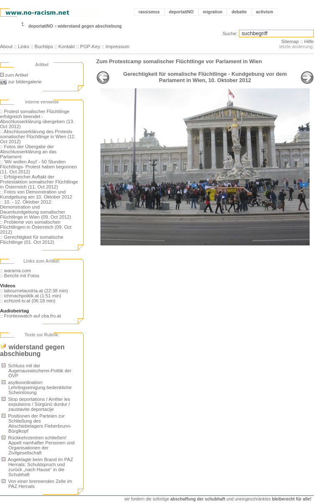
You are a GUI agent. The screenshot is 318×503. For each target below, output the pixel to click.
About (6, 46)
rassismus (149, 12)
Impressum (117, 46)
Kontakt (67, 46)
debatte (238, 12)
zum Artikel (14, 74)
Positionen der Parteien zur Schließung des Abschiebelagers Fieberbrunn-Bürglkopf (37, 423)
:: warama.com (15, 270)
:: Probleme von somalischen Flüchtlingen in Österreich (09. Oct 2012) (36, 227)
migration (213, 12)
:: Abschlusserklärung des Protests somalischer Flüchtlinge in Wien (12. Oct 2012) (38, 136)
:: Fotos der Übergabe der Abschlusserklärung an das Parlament (28, 151)
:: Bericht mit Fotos (19, 275)
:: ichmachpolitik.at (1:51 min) (30, 295)
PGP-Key (90, 46)
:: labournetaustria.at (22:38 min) (34, 290)
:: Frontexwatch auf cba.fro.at (30, 315)
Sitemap (290, 41)
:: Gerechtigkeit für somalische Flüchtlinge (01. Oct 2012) (31, 240)
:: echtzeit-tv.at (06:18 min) (27, 300)
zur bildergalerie (20, 81)
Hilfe (309, 41)
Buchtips (44, 46)
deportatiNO (181, 12)
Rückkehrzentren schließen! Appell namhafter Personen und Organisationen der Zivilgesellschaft (38, 445)
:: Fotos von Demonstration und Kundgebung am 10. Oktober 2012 (36, 194)
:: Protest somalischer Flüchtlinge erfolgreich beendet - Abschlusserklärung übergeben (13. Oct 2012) (37, 119)
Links (23, 46)
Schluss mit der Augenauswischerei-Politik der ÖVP (37, 370)
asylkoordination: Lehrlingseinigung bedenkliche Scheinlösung (37, 387)
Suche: (230, 33)
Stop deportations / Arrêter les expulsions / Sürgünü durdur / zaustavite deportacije (36, 404)
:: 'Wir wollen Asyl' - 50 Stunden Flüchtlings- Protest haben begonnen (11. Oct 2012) (38, 166)
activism (264, 12)
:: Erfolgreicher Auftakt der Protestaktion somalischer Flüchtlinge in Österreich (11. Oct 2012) (39, 181)
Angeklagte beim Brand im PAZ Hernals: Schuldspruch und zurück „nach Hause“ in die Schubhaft (37, 467)
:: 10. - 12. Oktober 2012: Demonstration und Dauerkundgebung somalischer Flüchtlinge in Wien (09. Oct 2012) (35, 209)
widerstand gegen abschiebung (90, 26)
